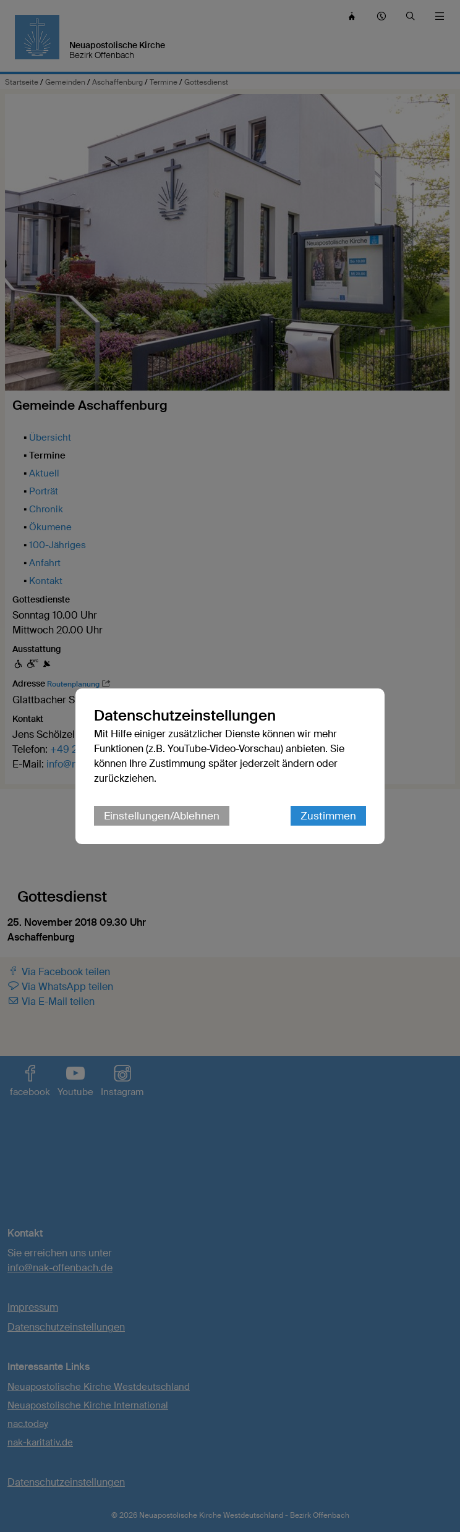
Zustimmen (328, 816)
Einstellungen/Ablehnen (161, 816)
